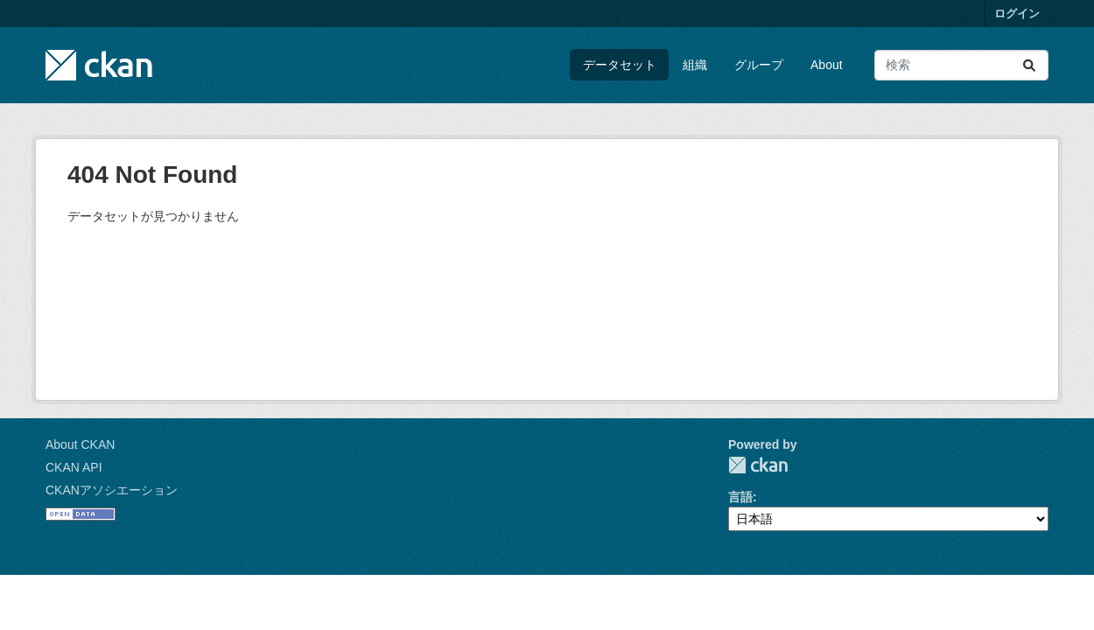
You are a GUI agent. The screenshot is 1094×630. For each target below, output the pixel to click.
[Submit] (1029, 65)
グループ (758, 65)
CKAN (758, 465)
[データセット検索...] (961, 65)
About (826, 65)
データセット (619, 65)
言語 (740, 497)
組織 (695, 65)
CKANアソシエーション (112, 490)
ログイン (1017, 13)
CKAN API (74, 467)
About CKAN (80, 445)
